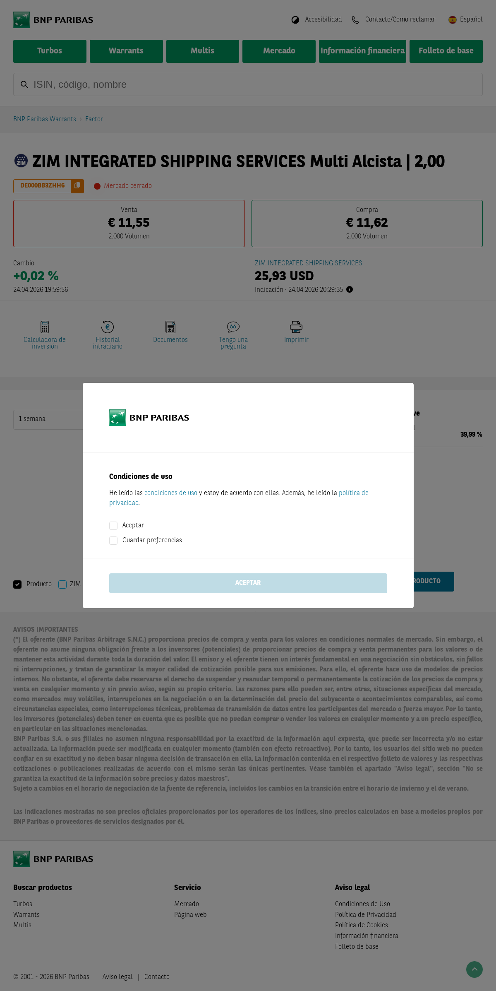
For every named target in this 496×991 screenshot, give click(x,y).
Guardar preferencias (152, 540)
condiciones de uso (170, 493)
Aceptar (133, 525)
